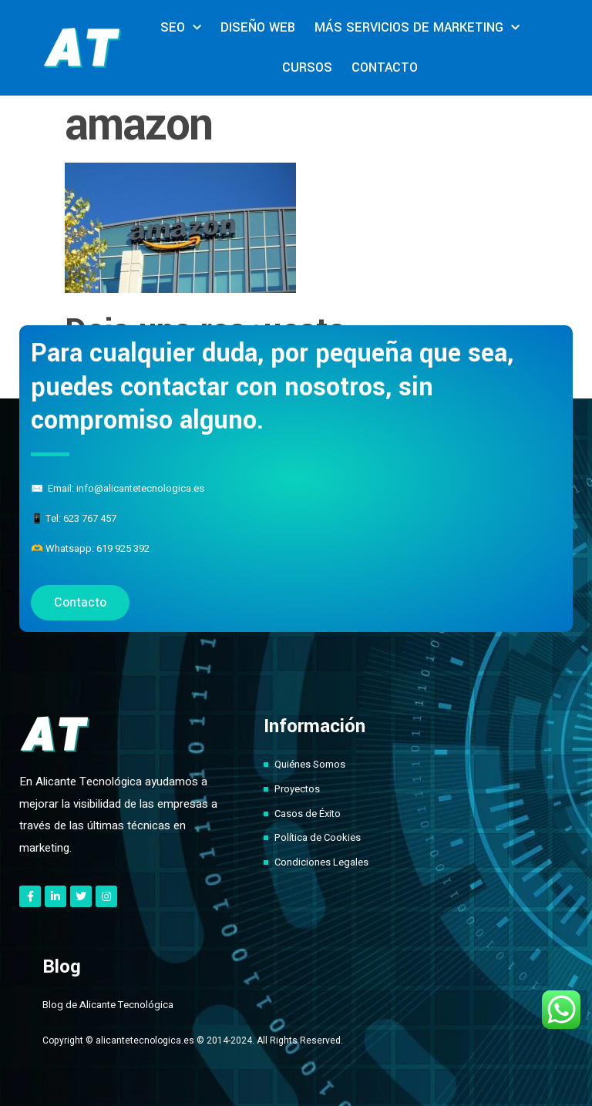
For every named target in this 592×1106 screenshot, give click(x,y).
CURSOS (307, 67)
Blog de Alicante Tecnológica (107, 1004)
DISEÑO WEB (257, 27)
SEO (180, 28)
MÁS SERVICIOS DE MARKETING (417, 28)
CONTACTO (385, 67)
